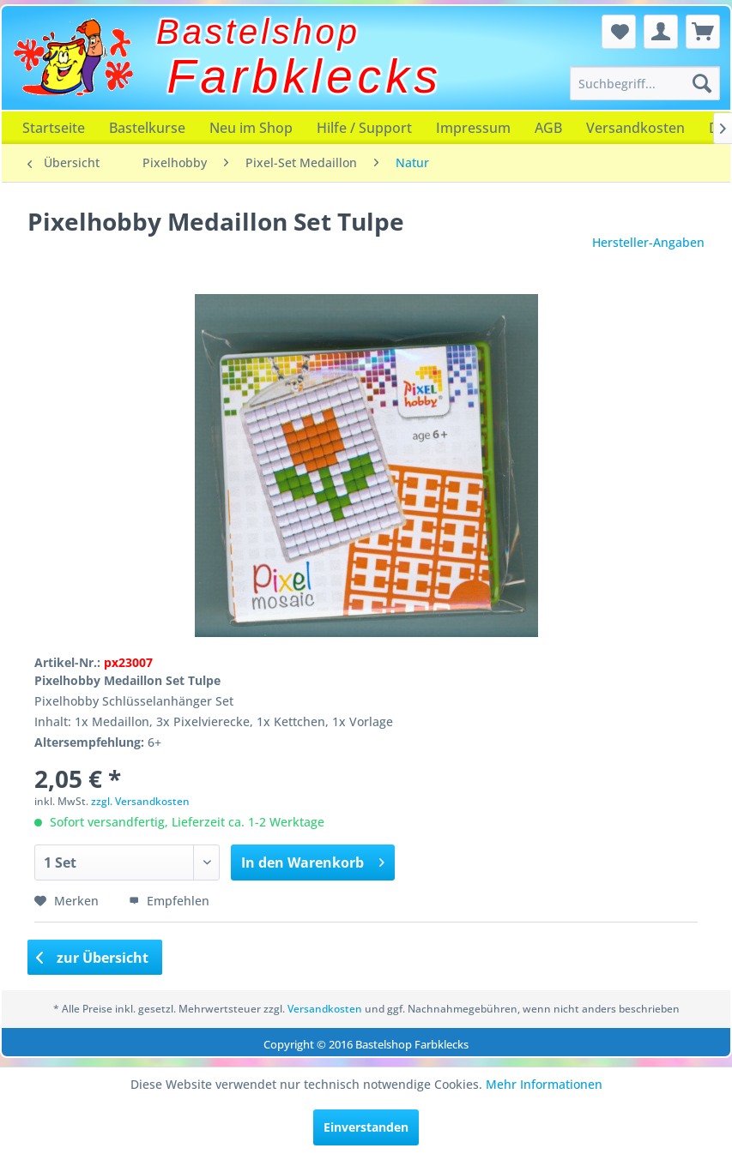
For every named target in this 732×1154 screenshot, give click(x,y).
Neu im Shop (251, 127)
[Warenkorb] (703, 32)
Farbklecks (305, 76)
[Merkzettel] (619, 32)
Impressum (473, 127)
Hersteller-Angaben (648, 242)
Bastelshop (258, 32)
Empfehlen (169, 901)
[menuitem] (645, 83)
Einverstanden (366, 1127)
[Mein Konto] (661, 32)
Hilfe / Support (364, 127)
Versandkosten (635, 127)
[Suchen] (702, 83)
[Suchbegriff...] (645, 83)
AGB (548, 127)
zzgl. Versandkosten (140, 801)
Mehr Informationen (544, 1084)
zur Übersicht (92, 957)
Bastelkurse (147, 127)
